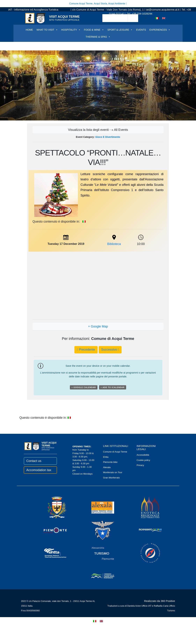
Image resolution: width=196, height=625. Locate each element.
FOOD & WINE (94, 29)
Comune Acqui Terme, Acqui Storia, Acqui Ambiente (98, 3)
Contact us (33, 461)
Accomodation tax (38, 470)
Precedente (86, 349)
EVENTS (141, 29)
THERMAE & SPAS (98, 36)
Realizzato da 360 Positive (159, 600)
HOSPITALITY (71, 29)
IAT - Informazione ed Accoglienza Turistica (33, 9)
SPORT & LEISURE (120, 29)
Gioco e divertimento (107, 137)
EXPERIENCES (159, 29)
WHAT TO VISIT (47, 29)
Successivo (110, 349)
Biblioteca (114, 244)
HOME (29, 29)
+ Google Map (98, 326)
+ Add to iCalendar (113, 387)
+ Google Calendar (83, 387)
